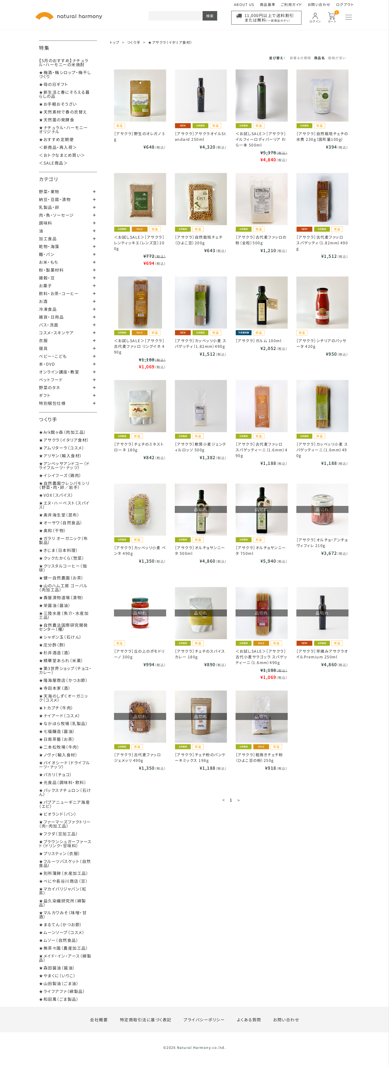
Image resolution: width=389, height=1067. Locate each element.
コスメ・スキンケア (56, 332)
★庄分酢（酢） (52, 645)
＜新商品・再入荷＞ (58, 147)
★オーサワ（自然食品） (61, 522)
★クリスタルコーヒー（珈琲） (63, 568)
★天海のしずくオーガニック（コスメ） (63, 698)
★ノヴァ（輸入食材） (58, 755)
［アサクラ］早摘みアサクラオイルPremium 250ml (322, 653)
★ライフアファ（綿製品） (62, 991)
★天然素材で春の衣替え (63, 112)
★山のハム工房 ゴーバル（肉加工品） (63, 587)
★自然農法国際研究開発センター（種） (63, 627)
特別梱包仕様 (52, 403)
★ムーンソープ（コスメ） (62, 932)
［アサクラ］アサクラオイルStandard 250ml (200, 136)
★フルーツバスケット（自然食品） (65, 863)
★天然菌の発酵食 (56, 119)
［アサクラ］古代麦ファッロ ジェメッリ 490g (137, 757)
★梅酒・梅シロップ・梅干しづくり (65, 74)
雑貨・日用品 (51, 317)
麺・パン (46, 254)
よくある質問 (249, 1019)
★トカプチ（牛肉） (56, 708)
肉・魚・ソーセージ (56, 215)
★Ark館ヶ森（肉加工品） (62, 432)
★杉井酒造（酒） (55, 652)
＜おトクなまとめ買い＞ (62, 155)
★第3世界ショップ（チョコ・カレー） (65, 670)
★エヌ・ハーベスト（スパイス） (64, 505)
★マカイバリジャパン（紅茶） (62, 891)
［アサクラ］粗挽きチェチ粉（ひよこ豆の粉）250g (259, 757)
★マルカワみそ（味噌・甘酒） (63, 914)
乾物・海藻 (49, 246)
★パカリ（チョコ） (55, 774)
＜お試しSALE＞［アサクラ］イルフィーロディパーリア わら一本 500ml (261, 139)
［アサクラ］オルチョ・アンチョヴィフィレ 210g (322, 542)
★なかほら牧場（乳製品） (63, 723)
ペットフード (51, 379)
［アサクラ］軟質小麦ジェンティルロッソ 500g (201, 446)
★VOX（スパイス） (56, 495)
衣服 (43, 340)
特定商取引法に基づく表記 (146, 1019)
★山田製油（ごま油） (59, 983)
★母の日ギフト (53, 84)
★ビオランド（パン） (58, 814)
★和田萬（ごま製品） (59, 999)
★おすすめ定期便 (56, 139)
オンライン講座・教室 (59, 372)
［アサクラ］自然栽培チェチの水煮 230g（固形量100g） (322, 136)
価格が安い (337, 57)
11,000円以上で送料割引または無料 (269, 17)
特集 (44, 47)
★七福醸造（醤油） (57, 731)
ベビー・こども (53, 356)
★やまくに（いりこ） (57, 975)
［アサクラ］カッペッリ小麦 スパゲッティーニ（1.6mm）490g (322, 449)
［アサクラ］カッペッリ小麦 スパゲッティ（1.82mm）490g (201, 343)
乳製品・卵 (49, 207)
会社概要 (99, 1019)
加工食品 (48, 238)
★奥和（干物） (52, 530)
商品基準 (268, 4)
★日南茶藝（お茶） (57, 739)
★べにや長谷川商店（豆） (63, 881)
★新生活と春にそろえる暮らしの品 (64, 94)
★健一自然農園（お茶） (61, 578)
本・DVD (47, 364)
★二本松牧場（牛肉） (59, 747)
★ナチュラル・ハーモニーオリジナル (63, 129)
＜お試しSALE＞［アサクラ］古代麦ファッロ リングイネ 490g (139, 346)
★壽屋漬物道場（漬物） (61, 597)
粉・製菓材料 (51, 270)
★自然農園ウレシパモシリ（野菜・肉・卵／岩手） (64, 485)
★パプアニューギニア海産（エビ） (64, 804)
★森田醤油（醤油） (57, 968)
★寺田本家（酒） (55, 688)
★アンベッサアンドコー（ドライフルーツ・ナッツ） (64, 465)
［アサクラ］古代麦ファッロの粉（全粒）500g (261, 239)
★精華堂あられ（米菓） (61, 660)
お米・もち (48, 262)
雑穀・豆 (47, 278)
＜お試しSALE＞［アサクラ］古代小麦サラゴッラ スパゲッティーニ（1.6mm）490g (261, 656)
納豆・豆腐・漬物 (55, 199)
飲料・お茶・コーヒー (59, 293)
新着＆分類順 (300, 57)
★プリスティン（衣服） (60, 853)
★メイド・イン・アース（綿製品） (65, 958)
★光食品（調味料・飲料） (63, 782)
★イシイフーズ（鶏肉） (60, 475)
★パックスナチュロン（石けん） (65, 792)
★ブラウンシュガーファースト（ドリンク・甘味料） (65, 843)
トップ (115, 42)
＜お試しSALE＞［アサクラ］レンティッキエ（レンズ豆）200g (139, 242)
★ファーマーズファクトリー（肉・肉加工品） (65, 824)
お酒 (43, 301)
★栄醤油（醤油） (55, 605)
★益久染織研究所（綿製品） (62, 903)
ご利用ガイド (291, 4)
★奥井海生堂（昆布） (59, 515)
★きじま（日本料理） (58, 550)
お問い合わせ (319, 4)
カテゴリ (48, 178)
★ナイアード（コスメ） (60, 715)
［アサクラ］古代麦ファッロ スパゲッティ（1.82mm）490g (322, 242)
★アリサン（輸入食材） (60, 455)
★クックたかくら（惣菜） (62, 558)
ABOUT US (244, 4)
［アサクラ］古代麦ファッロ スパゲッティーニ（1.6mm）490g (262, 449)
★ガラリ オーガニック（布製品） (63, 540)
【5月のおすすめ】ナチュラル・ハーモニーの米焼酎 (64, 62)
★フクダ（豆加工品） (58, 833)
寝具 (43, 348)
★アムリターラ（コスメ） (62, 448)
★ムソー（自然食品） (59, 940)
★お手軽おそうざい (58, 104)
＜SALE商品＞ (53, 163)
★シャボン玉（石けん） (60, 637)
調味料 (45, 223)
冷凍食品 (48, 309)
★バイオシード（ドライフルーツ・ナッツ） (64, 764)
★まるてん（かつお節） (60, 924)
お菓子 (45, 285)
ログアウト (345, 4)
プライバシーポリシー (204, 1019)
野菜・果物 (49, 191)
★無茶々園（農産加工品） (63, 948)
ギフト (45, 395)
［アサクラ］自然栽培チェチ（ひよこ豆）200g (199, 239)
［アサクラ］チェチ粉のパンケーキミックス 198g (200, 757)
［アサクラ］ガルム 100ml (259, 340)
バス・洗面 (49, 325)
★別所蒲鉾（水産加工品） (64, 873)
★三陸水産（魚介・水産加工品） (64, 615)
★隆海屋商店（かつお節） (63, 680)
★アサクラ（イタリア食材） (64, 440)
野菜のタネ (49, 387)
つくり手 (48, 419)
